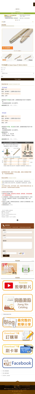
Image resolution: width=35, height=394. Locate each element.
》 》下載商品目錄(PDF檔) (6, 314)
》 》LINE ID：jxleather (5, 375)
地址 (5, 388)
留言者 (4, 230)
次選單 (17, 22)
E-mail (4, 235)
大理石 (15, 105)
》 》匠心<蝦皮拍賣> (5, 370)
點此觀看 (10, 204)
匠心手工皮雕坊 (17, 3)
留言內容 (4, 240)
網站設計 (15, 393)
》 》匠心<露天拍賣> (5, 373)
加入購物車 (17, 79)
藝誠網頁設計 (19, 393)
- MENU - (17, 9)
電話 (15, 387)
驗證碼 (4, 251)
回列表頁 (17, 220)
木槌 (11, 105)
